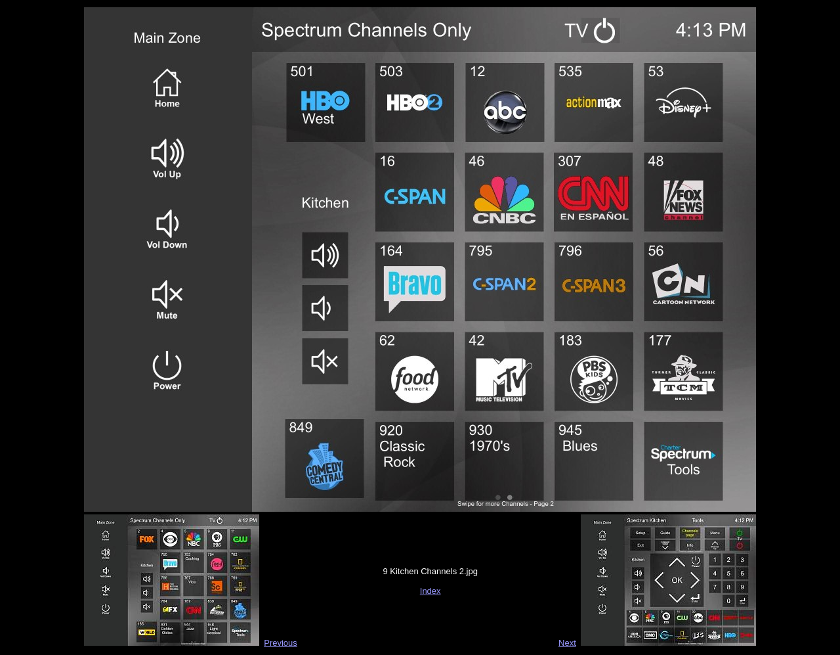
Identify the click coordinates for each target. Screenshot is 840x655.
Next (567, 643)
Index (430, 591)
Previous (280, 643)
